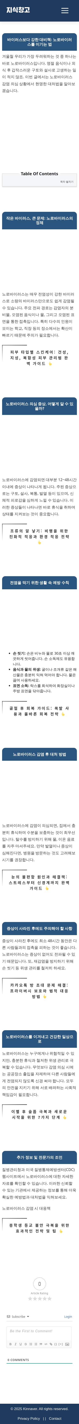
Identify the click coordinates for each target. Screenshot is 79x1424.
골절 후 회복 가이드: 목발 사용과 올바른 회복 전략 (39, 711)
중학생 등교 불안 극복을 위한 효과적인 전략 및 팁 (39, 1228)
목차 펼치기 (67, 181)
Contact (55, 1419)
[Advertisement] (39, 128)
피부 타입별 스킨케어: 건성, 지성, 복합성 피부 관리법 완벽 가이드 (39, 358)
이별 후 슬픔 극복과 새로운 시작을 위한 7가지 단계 (39, 1114)
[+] (61, 1344)
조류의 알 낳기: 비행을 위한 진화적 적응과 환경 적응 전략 (39, 536)
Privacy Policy (29, 1419)
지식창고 (18, 10)
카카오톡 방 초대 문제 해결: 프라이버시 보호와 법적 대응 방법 (39, 991)
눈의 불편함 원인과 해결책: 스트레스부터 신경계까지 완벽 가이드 (39, 882)
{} (55, 1344)
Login (68, 1317)
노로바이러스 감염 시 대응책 (26, 1208)
